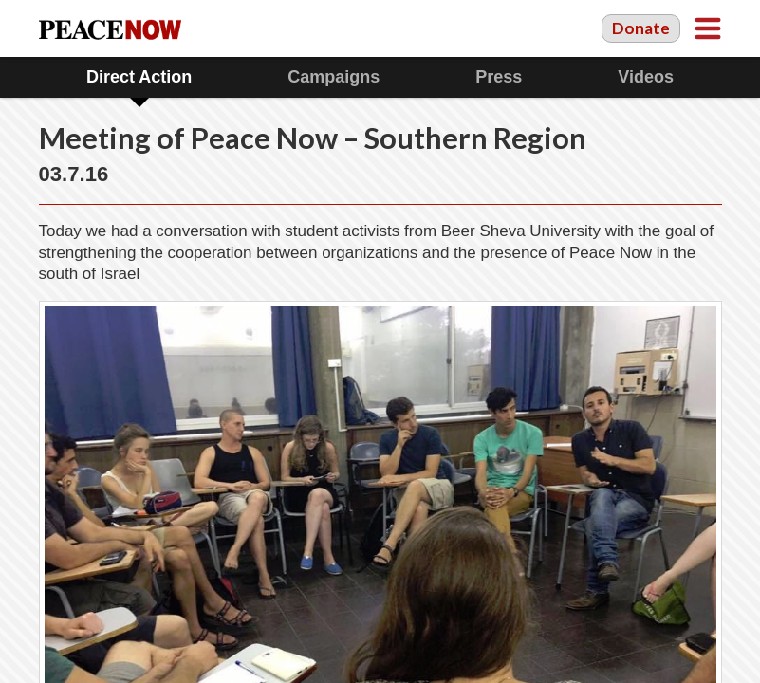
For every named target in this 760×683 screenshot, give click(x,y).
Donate (641, 28)
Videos (646, 76)
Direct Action (139, 76)
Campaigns (333, 76)
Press (498, 76)
